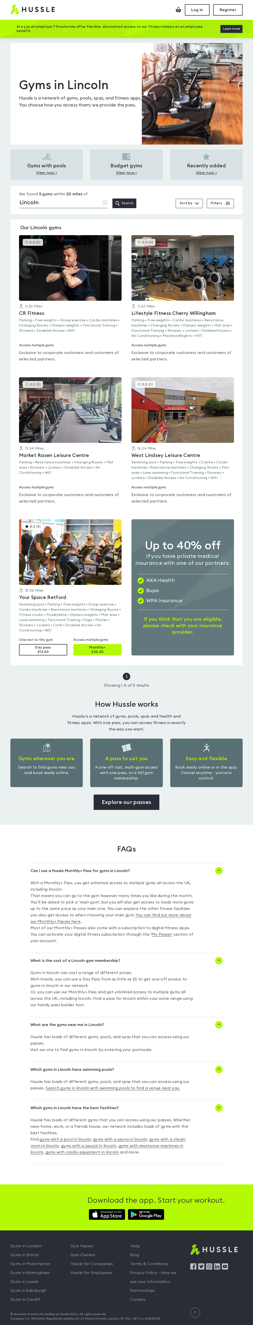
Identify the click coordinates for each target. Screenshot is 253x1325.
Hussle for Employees (91, 1272)
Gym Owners (82, 1254)
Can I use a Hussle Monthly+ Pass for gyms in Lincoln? (80, 870)
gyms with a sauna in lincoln (120, 1138)
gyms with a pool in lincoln (65, 1138)
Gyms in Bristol (24, 1254)
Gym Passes (81, 1245)
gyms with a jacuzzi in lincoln (88, 1145)
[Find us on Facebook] (193, 1267)
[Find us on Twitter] (201, 1267)
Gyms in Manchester (30, 1263)
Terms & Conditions (149, 1263)
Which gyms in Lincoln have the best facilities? (74, 1107)
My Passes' (161, 933)
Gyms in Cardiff (25, 1298)
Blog (134, 1254)
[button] (70, 300)
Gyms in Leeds (24, 1280)
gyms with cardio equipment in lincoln (82, 1151)
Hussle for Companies (91, 1263)
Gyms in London (26, 1245)
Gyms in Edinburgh (28, 1289)
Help (135, 1245)
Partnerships (142, 1289)
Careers (138, 1298)
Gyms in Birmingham (30, 1272)
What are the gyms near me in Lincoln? (67, 1023)
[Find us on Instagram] (209, 1267)
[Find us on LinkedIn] (217, 1267)
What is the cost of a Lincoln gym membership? (75, 959)
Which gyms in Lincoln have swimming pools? (72, 1068)
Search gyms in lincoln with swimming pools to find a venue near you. (113, 1087)
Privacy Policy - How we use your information (153, 1276)
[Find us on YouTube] (225, 1267)
